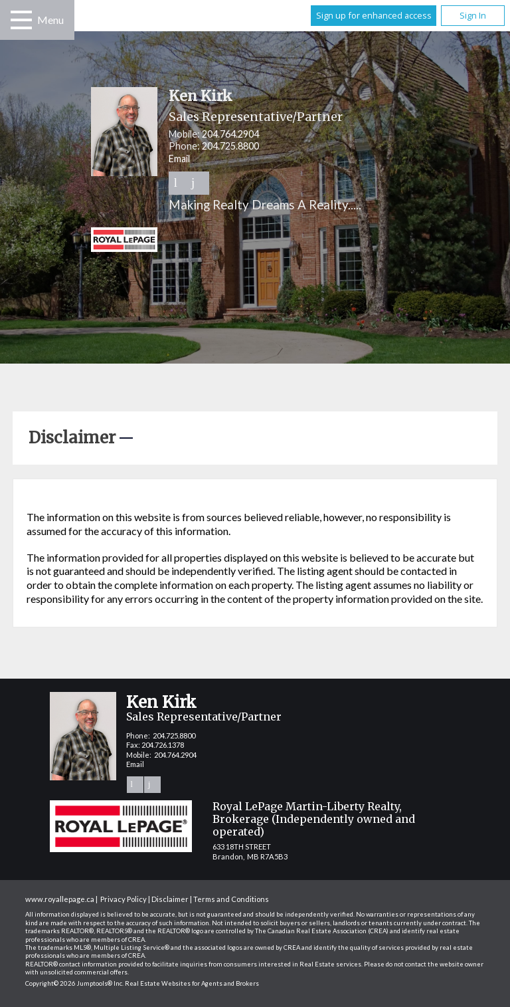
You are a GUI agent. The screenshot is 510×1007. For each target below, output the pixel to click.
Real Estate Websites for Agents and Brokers (192, 983)
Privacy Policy (123, 899)
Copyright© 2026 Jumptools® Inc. (74, 983)
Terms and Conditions (231, 899)
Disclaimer (170, 899)
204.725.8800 (230, 146)
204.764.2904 (230, 134)
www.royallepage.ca (59, 899)
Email (179, 158)
